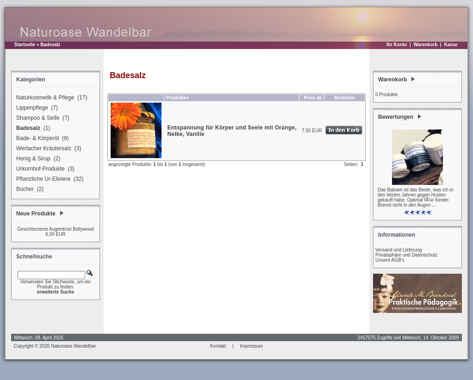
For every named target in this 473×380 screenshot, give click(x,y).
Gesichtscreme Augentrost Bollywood (55, 229)
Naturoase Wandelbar (73, 346)
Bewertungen (395, 117)
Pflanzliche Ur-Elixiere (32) (48, 179)
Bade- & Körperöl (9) (40, 139)
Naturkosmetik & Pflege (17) (50, 98)
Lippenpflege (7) (35, 108)
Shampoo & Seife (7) (41, 118)
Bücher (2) (28, 189)
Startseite (25, 44)
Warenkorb (425, 44)
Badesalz (50, 44)
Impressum (251, 346)
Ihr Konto (396, 44)
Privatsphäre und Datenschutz (406, 254)
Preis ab (313, 97)
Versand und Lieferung (398, 249)
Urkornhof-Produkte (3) (44, 169)
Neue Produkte (36, 213)
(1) (31, 128)
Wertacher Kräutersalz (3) (47, 149)
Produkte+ (177, 97)
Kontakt (218, 346)
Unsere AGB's (390, 260)
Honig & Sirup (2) (36, 159)
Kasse (450, 44)
